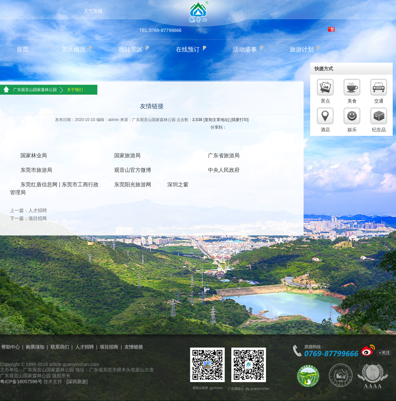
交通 (378, 101)
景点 (325, 101)
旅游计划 (302, 49)
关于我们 (75, 89)
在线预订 (188, 49)
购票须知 (35, 347)
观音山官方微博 (132, 170)
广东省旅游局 (224, 155)
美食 (352, 101)
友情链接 (133, 347)
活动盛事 (245, 49)
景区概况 (73, 49)
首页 (22, 49)
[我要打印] (239, 119)
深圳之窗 (177, 184)
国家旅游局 (127, 155)
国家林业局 (33, 155)
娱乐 (352, 129)
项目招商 (37, 218)
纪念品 (379, 129)
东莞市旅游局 (36, 170)
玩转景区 (131, 49)
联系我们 (59, 347)
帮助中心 (10, 347)
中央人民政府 (224, 170)
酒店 (325, 129)
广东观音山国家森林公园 (35, 89)
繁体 (331, 29)
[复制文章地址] (216, 119)
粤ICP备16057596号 (21, 381)
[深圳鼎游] (77, 381)
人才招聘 (37, 210)
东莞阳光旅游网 (132, 184)
